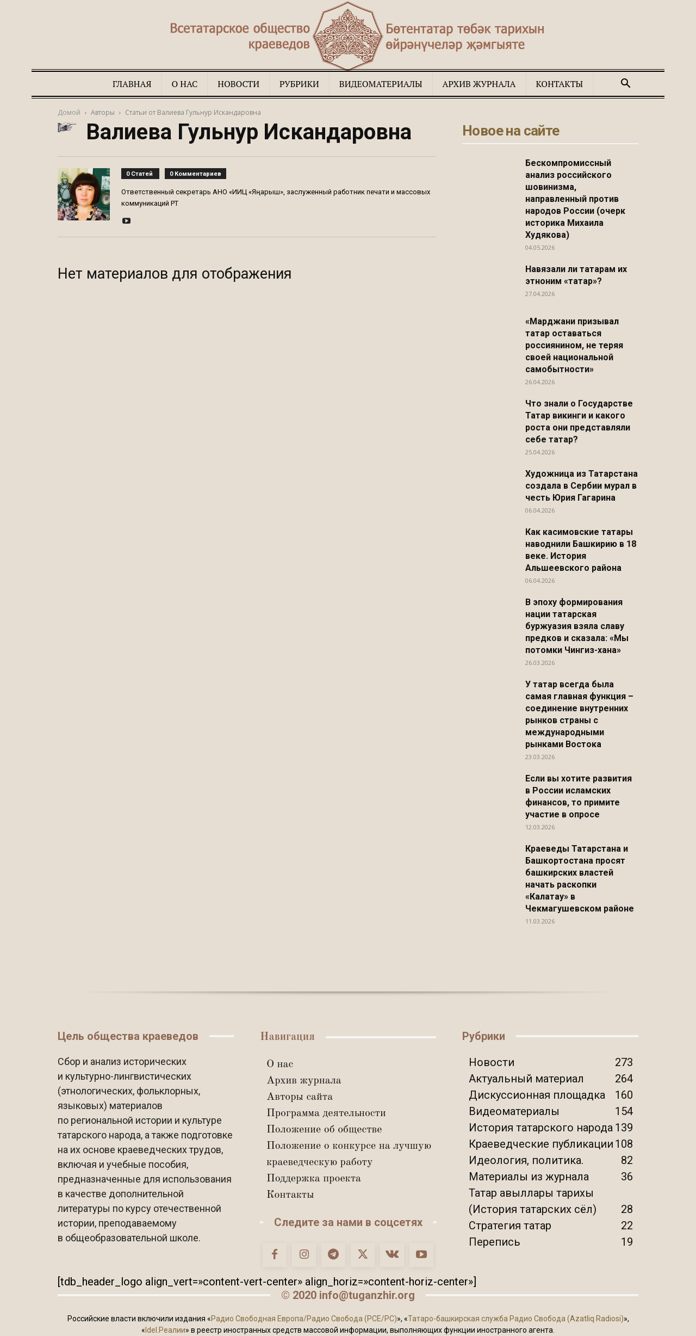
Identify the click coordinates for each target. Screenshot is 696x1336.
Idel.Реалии (165, 1330)
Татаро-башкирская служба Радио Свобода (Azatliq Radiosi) (516, 1318)
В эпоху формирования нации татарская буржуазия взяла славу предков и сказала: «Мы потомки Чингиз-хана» (577, 626)
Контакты (559, 84)
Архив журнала (479, 84)
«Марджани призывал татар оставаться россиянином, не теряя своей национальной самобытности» (574, 345)
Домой (69, 112)
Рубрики (299, 84)
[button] (625, 83)
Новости (238, 84)
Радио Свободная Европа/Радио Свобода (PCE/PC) (304, 1318)
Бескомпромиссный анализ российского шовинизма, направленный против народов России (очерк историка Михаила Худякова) (575, 199)
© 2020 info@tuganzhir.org (348, 1295)
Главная (132, 84)
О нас (185, 84)
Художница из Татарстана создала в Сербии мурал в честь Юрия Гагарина (581, 486)
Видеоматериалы (380, 84)
